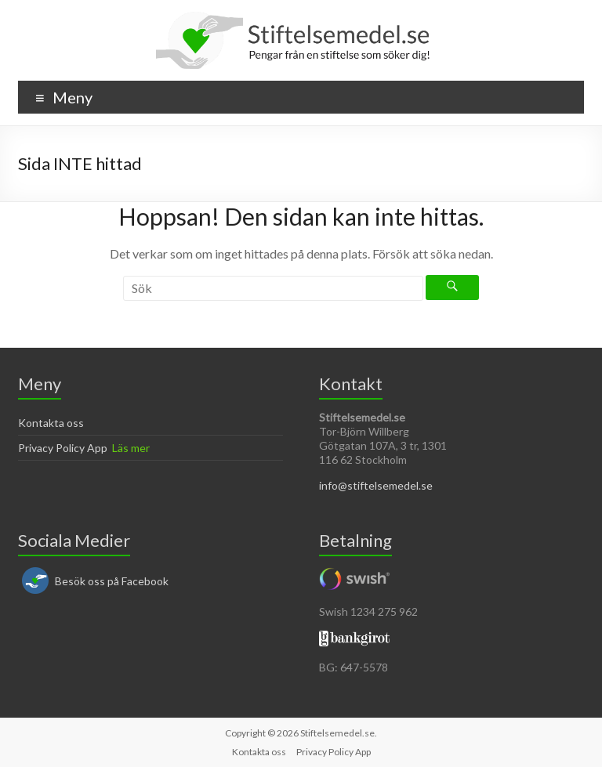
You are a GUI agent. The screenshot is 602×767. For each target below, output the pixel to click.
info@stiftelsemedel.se (376, 485)
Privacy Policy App (62, 447)
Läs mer (131, 447)
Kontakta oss (51, 422)
